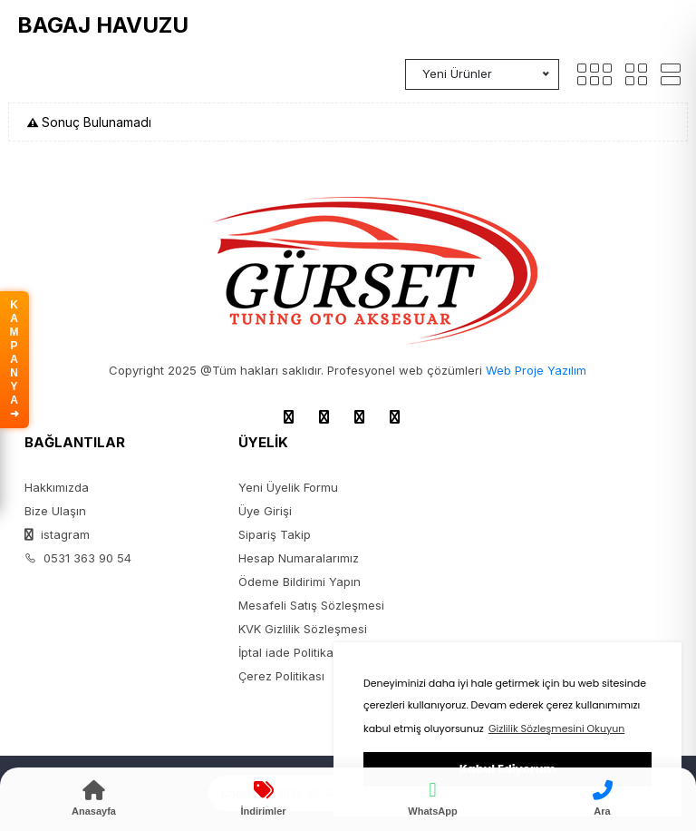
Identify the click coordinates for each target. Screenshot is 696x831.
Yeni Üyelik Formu (288, 487)
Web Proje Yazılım (536, 370)
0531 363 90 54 (77, 558)
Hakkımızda (56, 487)
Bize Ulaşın (55, 510)
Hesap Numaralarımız (298, 558)
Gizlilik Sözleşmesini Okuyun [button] (556, 728)
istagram (57, 534)
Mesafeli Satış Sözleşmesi (311, 605)
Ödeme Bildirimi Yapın (299, 581)
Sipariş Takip (274, 534)
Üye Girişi (265, 510)
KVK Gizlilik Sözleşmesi (302, 628)
